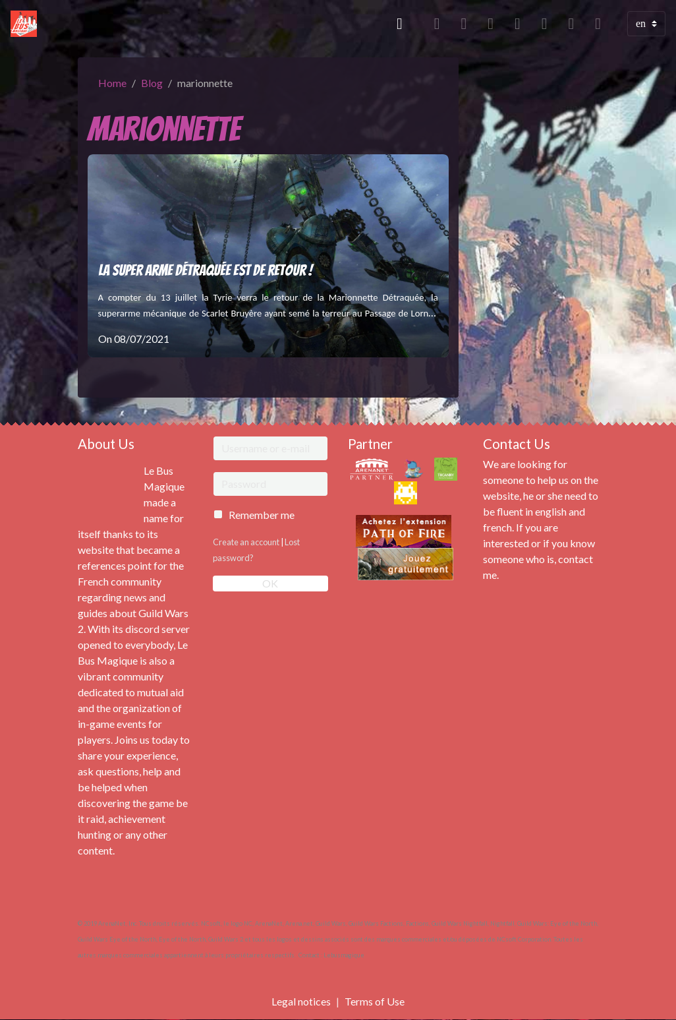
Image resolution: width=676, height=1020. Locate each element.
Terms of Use (375, 1001)
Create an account (246, 542)
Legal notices (301, 1001)
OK (270, 583)
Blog (152, 82)
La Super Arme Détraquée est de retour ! (205, 270)
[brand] (26, 24)
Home (112, 82)
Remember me (262, 514)
